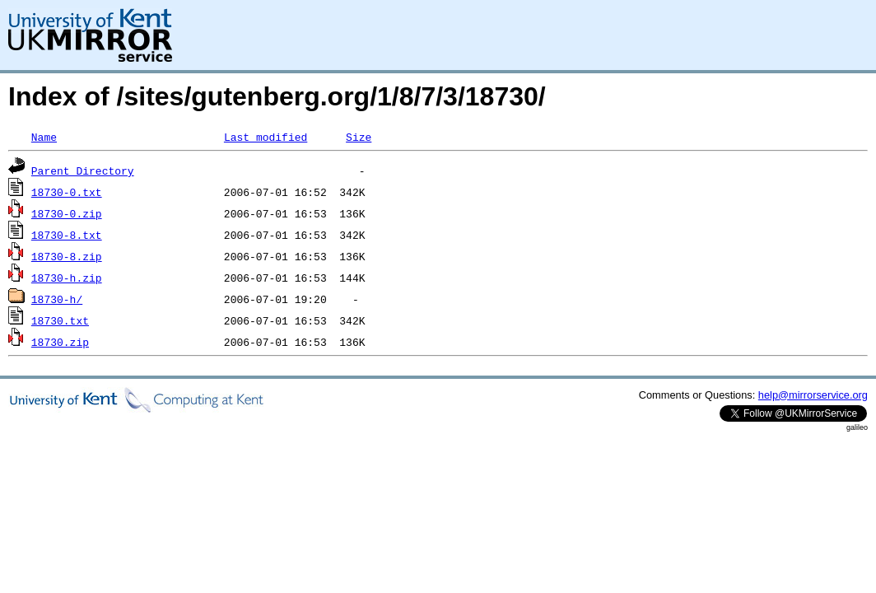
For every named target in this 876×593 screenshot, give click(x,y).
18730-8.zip (66, 256)
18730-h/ (56, 299)
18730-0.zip (66, 213)
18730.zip (60, 341)
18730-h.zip (66, 277)
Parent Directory (82, 170)
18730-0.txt (66, 191)
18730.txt (60, 320)
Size (358, 136)
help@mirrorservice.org (813, 395)
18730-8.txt (66, 234)
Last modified (265, 136)
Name (44, 136)
